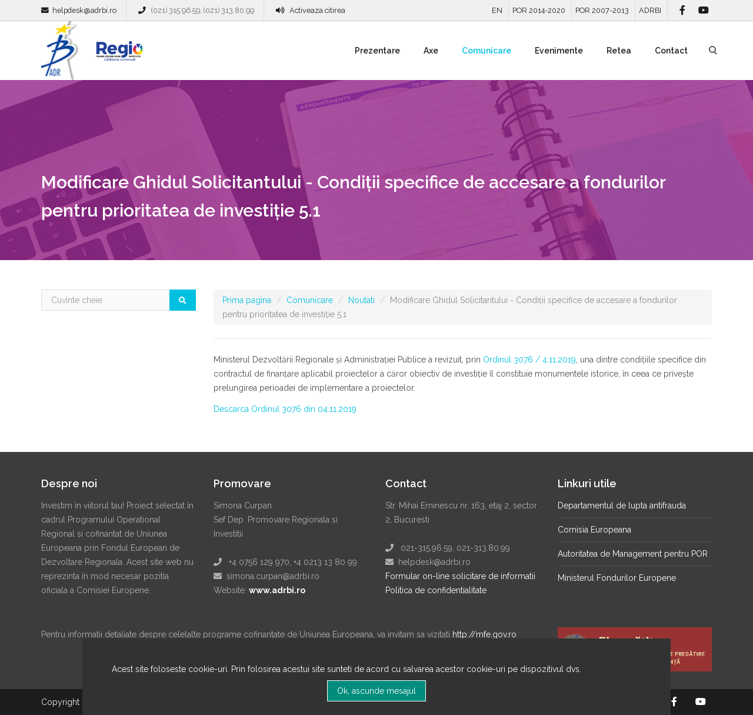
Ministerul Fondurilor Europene (617, 578)
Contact (671, 50)
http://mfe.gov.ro (484, 634)
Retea (619, 50)
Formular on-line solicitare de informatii (460, 576)
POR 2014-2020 (538, 10)
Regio (117, 54)
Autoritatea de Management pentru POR (633, 553)
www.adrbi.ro (277, 590)
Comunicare (486, 50)
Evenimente (559, 50)
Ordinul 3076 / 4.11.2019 (529, 359)
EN (497, 10)
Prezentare (377, 50)
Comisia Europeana (594, 529)
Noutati (361, 300)
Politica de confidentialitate (436, 590)
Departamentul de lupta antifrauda (622, 505)
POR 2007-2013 (602, 10)
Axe (431, 50)
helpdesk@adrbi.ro (84, 10)
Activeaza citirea (317, 10)
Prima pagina (246, 300)
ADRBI (650, 10)
